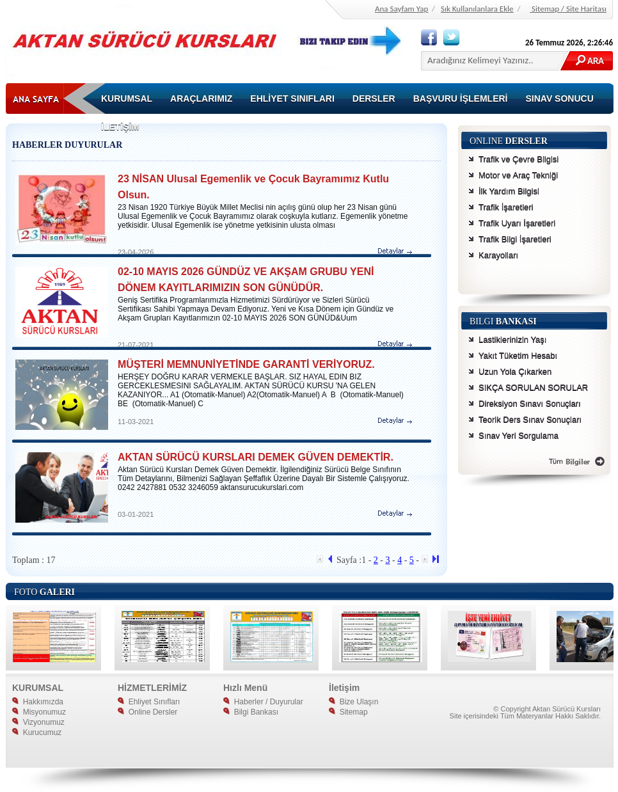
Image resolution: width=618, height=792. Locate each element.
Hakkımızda (37, 701)
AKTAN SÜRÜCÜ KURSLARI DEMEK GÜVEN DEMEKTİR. (255, 457)
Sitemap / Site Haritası (568, 8)
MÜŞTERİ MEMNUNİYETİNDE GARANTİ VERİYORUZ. (246, 364)
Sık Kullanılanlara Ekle (477, 8)
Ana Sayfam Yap (401, 8)
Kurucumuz (36, 732)
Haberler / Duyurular (263, 701)
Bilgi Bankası (250, 712)
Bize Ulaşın (353, 701)
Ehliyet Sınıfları (149, 701)
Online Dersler (147, 712)
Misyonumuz (39, 712)
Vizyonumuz (38, 722)
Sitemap (348, 712)
